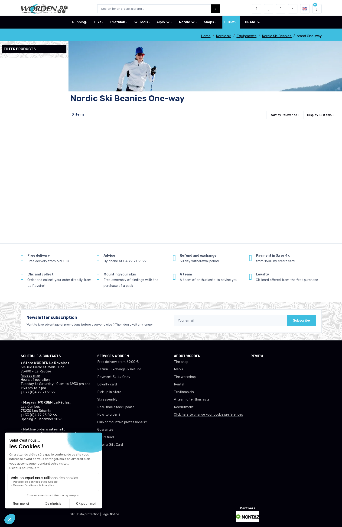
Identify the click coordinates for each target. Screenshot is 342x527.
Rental (179, 384)
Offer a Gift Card (110, 445)
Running (79, 24)
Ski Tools (141, 24)
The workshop (185, 377)
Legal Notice (110, 514)
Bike (97, 24)
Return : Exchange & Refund (119, 369)
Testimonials (184, 392)
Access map (30, 376)
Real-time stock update (115, 407)
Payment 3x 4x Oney (113, 377)
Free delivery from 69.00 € (118, 362)
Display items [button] (319, 115)
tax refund (105, 437)
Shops (209, 24)
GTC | (73, 514)
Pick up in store (109, 392)
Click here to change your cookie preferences (208, 415)
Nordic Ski (187, 24)
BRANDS (252, 24)
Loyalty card (107, 384)
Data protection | (89, 514)
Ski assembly (107, 399)
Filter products (20, 49)
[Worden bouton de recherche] (215, 8)
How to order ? (109, 415)
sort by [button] (283, 115)
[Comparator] (280, 8)
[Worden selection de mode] (292, 8)
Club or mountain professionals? (122, 422)
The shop (181, 362)
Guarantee (105, 430)
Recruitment (184, 407)
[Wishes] (268, 8)
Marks (178, 369)
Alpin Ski (163, 24)
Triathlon (117, 24)
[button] (256, 8)
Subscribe (301, 321)
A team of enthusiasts (192, 399)
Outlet (229, 24)
